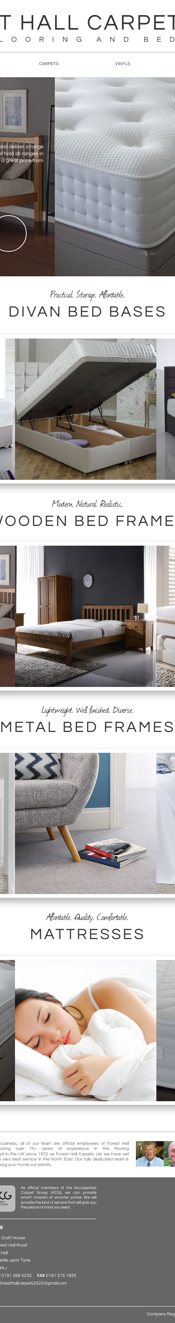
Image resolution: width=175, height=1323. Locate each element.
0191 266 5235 (16, 1275)
